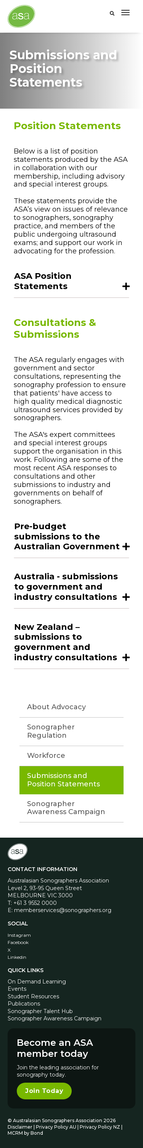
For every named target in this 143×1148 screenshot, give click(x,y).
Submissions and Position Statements (63, 780)
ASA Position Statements (43, 281)
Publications (24, 1003)
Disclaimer (20, 1127)
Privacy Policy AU (56, 1127)
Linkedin (17, 957)
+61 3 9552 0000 (35, 903)
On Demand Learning (37, 981)
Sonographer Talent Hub (40, 1011)
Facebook (18, 942)
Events (17, 988)
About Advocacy (56, 707)
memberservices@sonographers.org (62, 910)
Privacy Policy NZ (100, 1127)
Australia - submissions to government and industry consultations (66, 586)
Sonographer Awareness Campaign (66, 808)
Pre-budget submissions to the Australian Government (67, 536)
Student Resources (33, 996)
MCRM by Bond (25, 1133)
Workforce (46, 755)
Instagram (19, 935)
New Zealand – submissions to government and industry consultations (65, 642)
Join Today (44, 1090)
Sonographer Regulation (51, 731)
